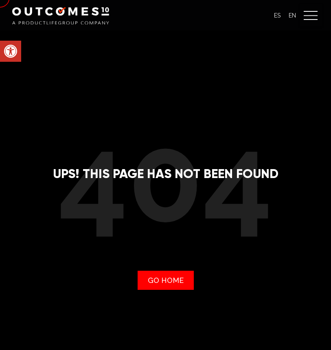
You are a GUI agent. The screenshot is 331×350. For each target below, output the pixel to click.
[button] (311, 15)
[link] (10, 51)
